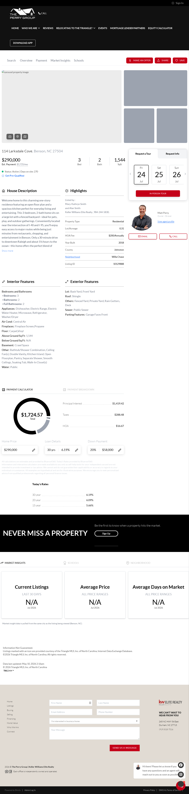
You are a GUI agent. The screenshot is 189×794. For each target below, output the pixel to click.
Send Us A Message (125, 748)
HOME (15, 28)
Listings (10, 706)
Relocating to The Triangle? (75, 28)
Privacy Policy (149, 790)
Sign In (178, 3)
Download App (22, 43)
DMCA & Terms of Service (170, 790)
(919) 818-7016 (166, 729)
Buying (10, 710)
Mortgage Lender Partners (127, 28)
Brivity (18, 790)
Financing (11, 719)
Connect (11, 731)
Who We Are (13, 727)
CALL (40, 13)
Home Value (12, 723)
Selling (10, 714)
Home (9, 701)
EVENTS (102, 28)
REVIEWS (48, 28)
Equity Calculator (160, 28)
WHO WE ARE (31, 28)
